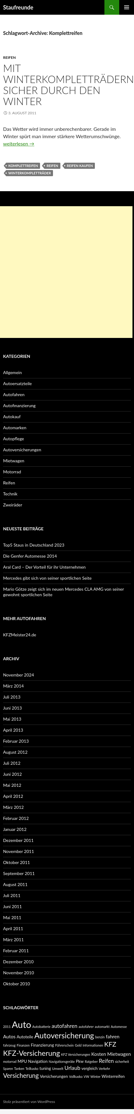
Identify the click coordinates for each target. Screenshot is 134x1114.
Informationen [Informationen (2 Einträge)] (93, 1045)
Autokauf (12, 416)
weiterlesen (18, 143)
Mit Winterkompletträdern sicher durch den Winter (68, 84)
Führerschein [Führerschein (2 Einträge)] (64, 1045)
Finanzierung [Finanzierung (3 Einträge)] (42, 1045)
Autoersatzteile (17, 383)
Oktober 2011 (16, 862)
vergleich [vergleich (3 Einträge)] (89, 1068)
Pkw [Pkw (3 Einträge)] (79, 1061)
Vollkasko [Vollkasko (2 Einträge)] (76, 1076)
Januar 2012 (14, 829)
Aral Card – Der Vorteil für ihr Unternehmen (44, 567)
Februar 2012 (16, 818)
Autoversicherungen (22, 449)
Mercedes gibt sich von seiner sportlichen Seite (47, 578)
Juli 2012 (11, 763)
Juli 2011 (11, 895)
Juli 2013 (11, 696)
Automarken (14, 427)
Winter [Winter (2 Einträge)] (95, 1076)
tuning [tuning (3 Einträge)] (45, 1068)
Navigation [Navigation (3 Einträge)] (37, 1061)
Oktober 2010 (16, 983)
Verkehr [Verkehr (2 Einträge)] (104, 1068)
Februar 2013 (16, 741)
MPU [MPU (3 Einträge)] (22, 1061)
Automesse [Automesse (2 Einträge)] (119, 1027)
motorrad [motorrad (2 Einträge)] (9, 1061)
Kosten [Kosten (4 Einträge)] (98, 1054)
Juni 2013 (12, 707)
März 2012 (13, 807)
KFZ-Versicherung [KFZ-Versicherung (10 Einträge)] (31, 1053)
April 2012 (13, 796)
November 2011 (18, 851)
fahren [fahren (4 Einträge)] (112, 1036)
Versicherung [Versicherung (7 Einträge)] (21, 1075)
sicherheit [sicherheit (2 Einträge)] (122, 1061)
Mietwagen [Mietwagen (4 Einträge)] (119, 1054)
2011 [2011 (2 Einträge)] (7, 1027)
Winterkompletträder (29, 173)
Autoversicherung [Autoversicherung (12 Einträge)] (64, 1035)
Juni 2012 (12, 774)
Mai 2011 (12, 917)
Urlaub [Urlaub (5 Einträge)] (72, 1068)
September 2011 (19, 873)
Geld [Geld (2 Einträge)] (78, 1045)
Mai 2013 (12, 719)
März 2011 (13, 939)
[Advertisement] (66, 272)
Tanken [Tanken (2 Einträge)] (19, 1068)
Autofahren (14, 394)
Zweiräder (12, 504)
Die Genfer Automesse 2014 (30, 556)
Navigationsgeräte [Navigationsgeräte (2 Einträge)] (62, 1061)
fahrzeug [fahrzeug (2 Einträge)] (9, 1045)
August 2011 (15, 884)
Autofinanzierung (19, 405)
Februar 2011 (16, 950)
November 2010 (18, 972)
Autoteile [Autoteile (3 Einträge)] (25, 1036)
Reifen (9, 57)
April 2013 (13, 730)
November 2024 (18, 674)
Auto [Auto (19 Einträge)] (21, 1024)
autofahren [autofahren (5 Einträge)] (64, 1026)
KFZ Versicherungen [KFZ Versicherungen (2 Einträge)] (75, 1054)
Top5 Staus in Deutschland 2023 (33, 545)
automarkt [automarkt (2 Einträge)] (102, 1027)
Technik (10, 493)
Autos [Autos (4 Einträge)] (9, 1036)
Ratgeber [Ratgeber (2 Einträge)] (91, 1061)
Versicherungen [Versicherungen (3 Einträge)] (54, 1076)
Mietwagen (13, 460)
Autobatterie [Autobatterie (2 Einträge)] (41, 1027)
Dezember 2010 (18, 961)
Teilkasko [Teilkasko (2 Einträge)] (31, 1068)
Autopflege (13, 438)
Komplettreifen (23, 166)
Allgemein (12, 372)
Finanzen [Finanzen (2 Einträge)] (23, 1045)
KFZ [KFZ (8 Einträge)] (110, 1044)
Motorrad (12, 471)
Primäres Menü (126, 7)
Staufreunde (18, 7)
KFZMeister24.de (19, 634)
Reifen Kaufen (80, 166)
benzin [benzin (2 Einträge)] (100, 1037)
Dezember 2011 (18, 840)
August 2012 (15, 752)
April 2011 (13, 928)
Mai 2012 (12, 785)
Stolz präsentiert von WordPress (29, 1101)
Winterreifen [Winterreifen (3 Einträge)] (113, 1076)
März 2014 (13, 685)
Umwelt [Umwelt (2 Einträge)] (57, 1068)
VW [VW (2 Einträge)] (86, 1076)
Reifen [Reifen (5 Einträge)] (106, 1061)
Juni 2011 (12, 906)
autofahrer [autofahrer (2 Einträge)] (86, 1027)
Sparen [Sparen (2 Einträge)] (8, 1068)
